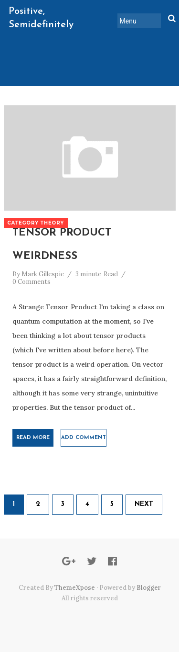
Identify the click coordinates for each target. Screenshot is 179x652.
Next (144, 504)
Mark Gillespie (42, 274)
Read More (33, 437)
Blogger (149, 588)
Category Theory (36, 223)
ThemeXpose (74, 588)
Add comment (83, 437)
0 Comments (31, 282)
